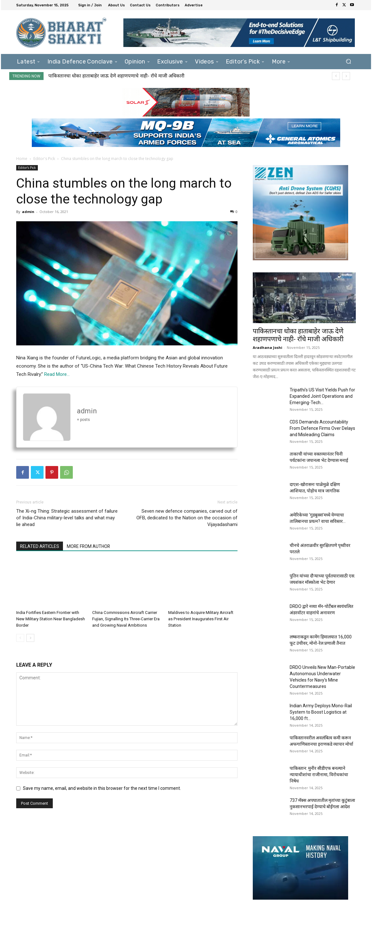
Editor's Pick (44, 158)
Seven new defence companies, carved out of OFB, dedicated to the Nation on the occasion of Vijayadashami (187, 517)
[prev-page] (20, 638)
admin (28, 211)
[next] (346, 76)
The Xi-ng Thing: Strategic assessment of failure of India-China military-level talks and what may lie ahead (67, 517)
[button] (348, 61)
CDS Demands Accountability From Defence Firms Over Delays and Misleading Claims (322, 428)
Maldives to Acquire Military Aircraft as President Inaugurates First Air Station (200, 619)
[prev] (336, 76)
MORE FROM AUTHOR (89, 546)
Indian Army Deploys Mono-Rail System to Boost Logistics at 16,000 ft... (321, 712)
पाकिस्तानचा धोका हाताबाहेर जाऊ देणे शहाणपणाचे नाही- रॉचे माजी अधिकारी (116, 76)
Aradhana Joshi (267, 347)
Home (21, 158)
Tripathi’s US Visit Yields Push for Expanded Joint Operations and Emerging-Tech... (322, 396)
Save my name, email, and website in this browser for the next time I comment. (102, 788)
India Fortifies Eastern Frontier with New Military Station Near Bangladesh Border (50, 619)
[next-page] (30, 638)
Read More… (57, 374)
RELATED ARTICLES (40, 546)
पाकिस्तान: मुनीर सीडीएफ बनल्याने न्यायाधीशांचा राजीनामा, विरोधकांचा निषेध (319, 774)
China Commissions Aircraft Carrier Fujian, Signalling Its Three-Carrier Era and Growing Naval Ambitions (125, 619)
